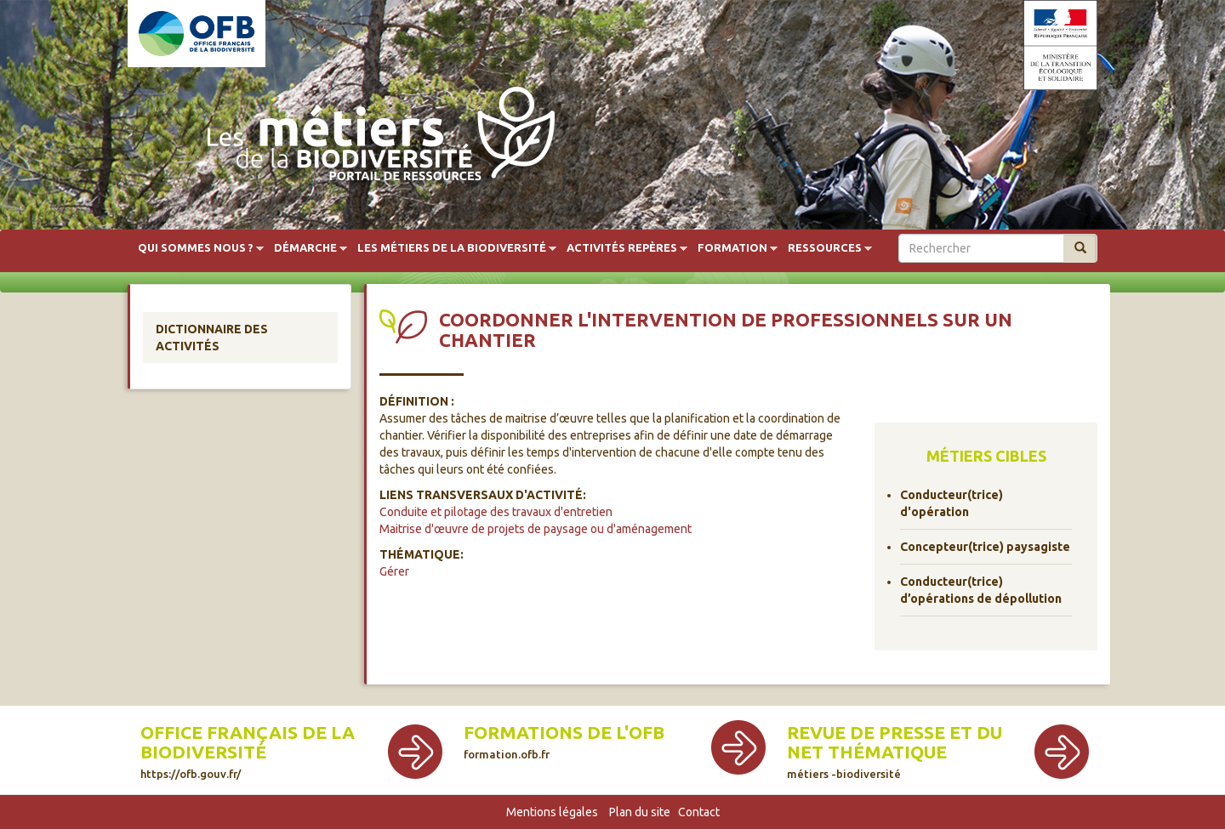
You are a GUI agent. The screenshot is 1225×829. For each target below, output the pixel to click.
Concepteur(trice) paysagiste (985, 547)
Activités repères (621, 248)
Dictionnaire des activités (212, 337)
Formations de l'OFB (564, 741)
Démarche (305, 248)
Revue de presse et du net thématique (894, 751)
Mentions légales (552, 812)
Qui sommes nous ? (196, 248)
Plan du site (639, 812)
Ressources (825, 248)
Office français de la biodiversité (247, 751)
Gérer (394, 571)
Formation (732, 248)
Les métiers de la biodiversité (451, 248)
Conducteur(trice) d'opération (951, 503)
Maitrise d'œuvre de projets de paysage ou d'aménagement (535, 529)
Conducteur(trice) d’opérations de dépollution (981, 590)
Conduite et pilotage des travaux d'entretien (495, 512)
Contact (699, 812)
